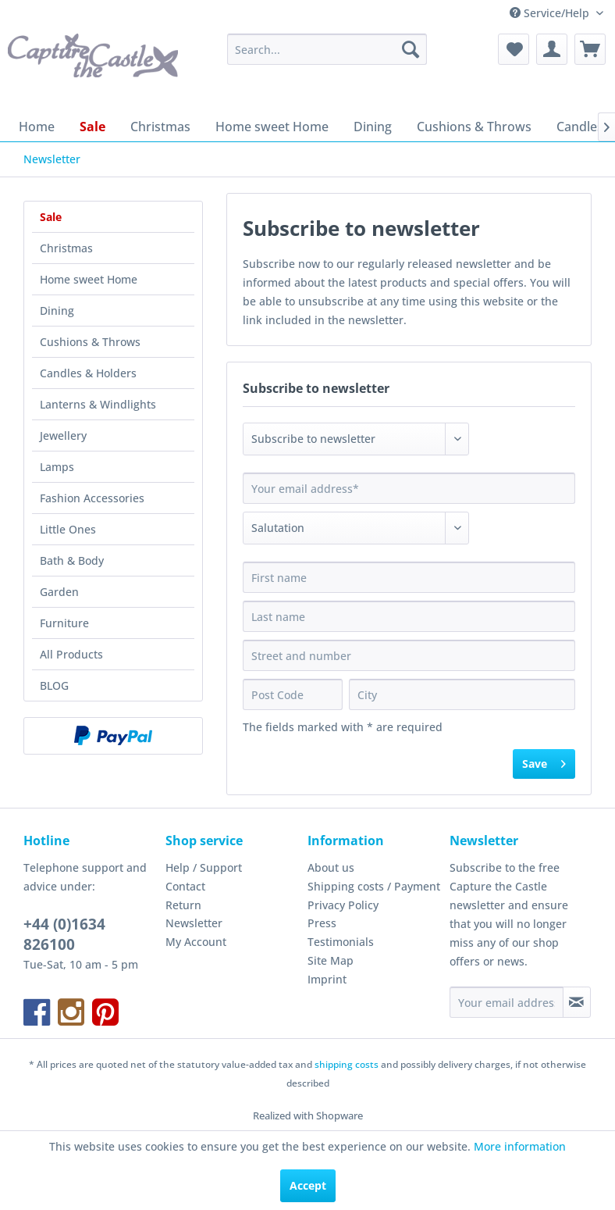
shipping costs (347, 1064)
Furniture (64, 623)
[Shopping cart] (590, 49)
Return (183, 905)
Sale (51, 216)
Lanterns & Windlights (98, 404)
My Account (195, 941)
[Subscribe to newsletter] (577, 1002)
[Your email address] (506, 1002)
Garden (59, 591)
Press (322, 923)
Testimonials (341, 941)
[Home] (37, 126)
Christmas (66, 248)
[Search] (410, 49)
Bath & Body (72, 560)
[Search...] (327, 49)
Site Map (331, 960)
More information (520, 1146)
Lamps (57, 466)
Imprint (327, 979)
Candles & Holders (88, 373)
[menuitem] (327, 49)
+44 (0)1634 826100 (64, 934)
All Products (71, 654)
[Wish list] (513, 49)
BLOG (54, 685)
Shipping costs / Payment (374, 886)
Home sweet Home (88, 279)
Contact (185, 886)
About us (331, 867)
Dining (57, 310)
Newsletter (193, 923)
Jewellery (63, 435)
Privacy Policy (343, 905)
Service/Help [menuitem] (551, 12)
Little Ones (68, 529)
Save (544, 761)
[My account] (551, 49)
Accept (308, 1185)
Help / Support (203, 867)
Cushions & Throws (90, 341)
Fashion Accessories (92, 498)
